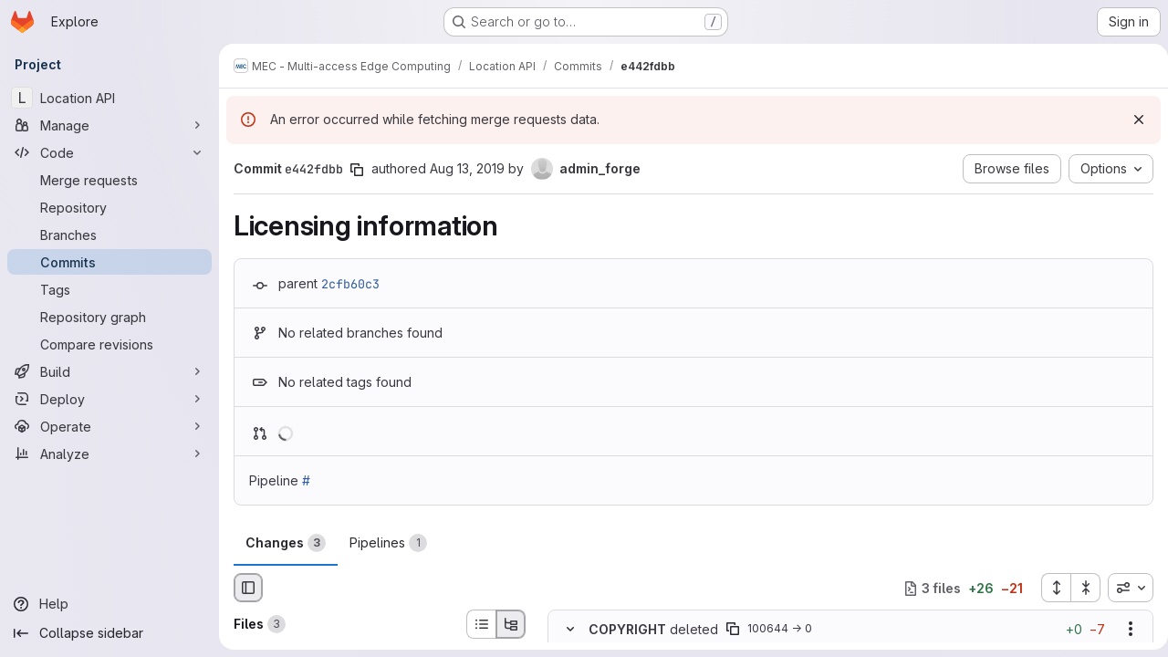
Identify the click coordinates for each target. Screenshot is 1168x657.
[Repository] (109, 207)
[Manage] (109, 125)
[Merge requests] (109, 180)
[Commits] (109, 262)
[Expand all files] (1048, 587)
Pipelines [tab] (388, 543)
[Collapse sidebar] (109, 633)
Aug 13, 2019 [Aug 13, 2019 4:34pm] (467, 168)
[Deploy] (109, 399)
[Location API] (109, 97)
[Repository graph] (109, 316)
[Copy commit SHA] (357, 170)
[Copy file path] (733, 630)
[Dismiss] (1131, 119)
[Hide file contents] (570, 630)
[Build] (109, 371)
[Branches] (109, 234)
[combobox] (1123, 587)
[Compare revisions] (109, 344)
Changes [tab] (285, 543)
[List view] (480, 624)
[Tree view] (511, 624)
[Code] (109, 152)
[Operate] (109, 426)
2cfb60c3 (350, 284)
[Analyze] (109, 453)
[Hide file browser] (248, 587)
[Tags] (109, 289)
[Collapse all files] (1078, 587)
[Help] (109, 604)
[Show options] (1123, 630)
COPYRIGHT (627, 629)
